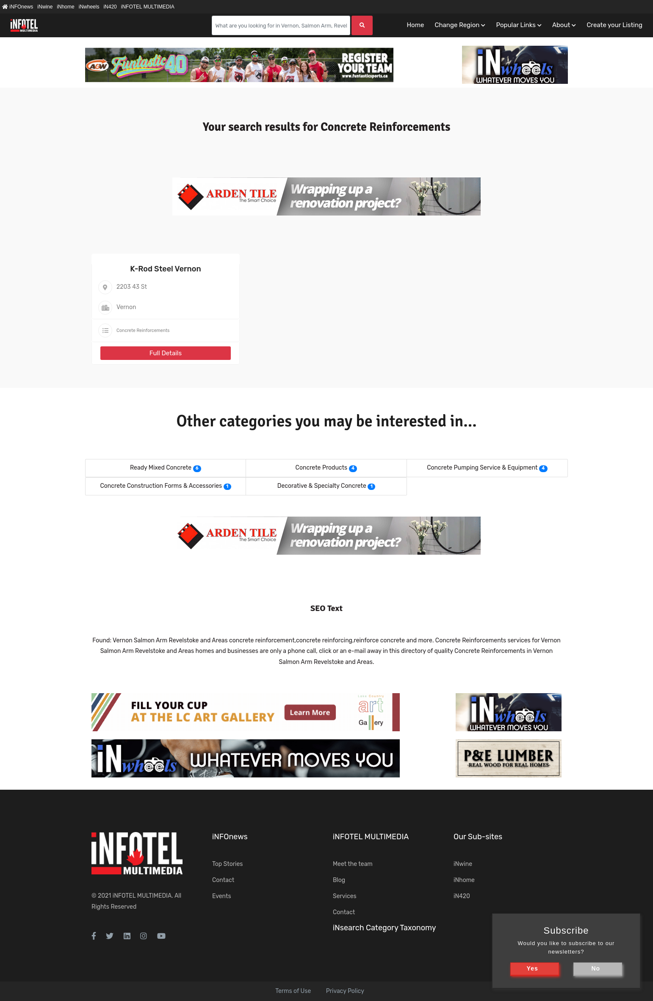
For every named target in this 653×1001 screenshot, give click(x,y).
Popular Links (515, 25)
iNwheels (89, 7)
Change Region (456, 25)
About (561, 25)
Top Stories (227, 864)
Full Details (165, 353)
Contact (223, 880)
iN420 (109, 7)
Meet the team (353, 864)
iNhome (65, 7)
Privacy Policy (345, 991)
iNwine (45, 7)
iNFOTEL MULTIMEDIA (147, 7)
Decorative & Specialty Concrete (321, 485)
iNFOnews (17, 7)
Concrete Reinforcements (142, 330)
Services (345, 896)
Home (415, 25)
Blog (339, 880)
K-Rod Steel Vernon (165, 269)
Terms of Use (293, 991)
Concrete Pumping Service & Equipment (482, 467)
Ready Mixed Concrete (160, 467)
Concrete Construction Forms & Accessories (161, 485)
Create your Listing (614, 25)
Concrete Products (322, 467)
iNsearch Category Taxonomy (384, 927)
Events (221, 896)
